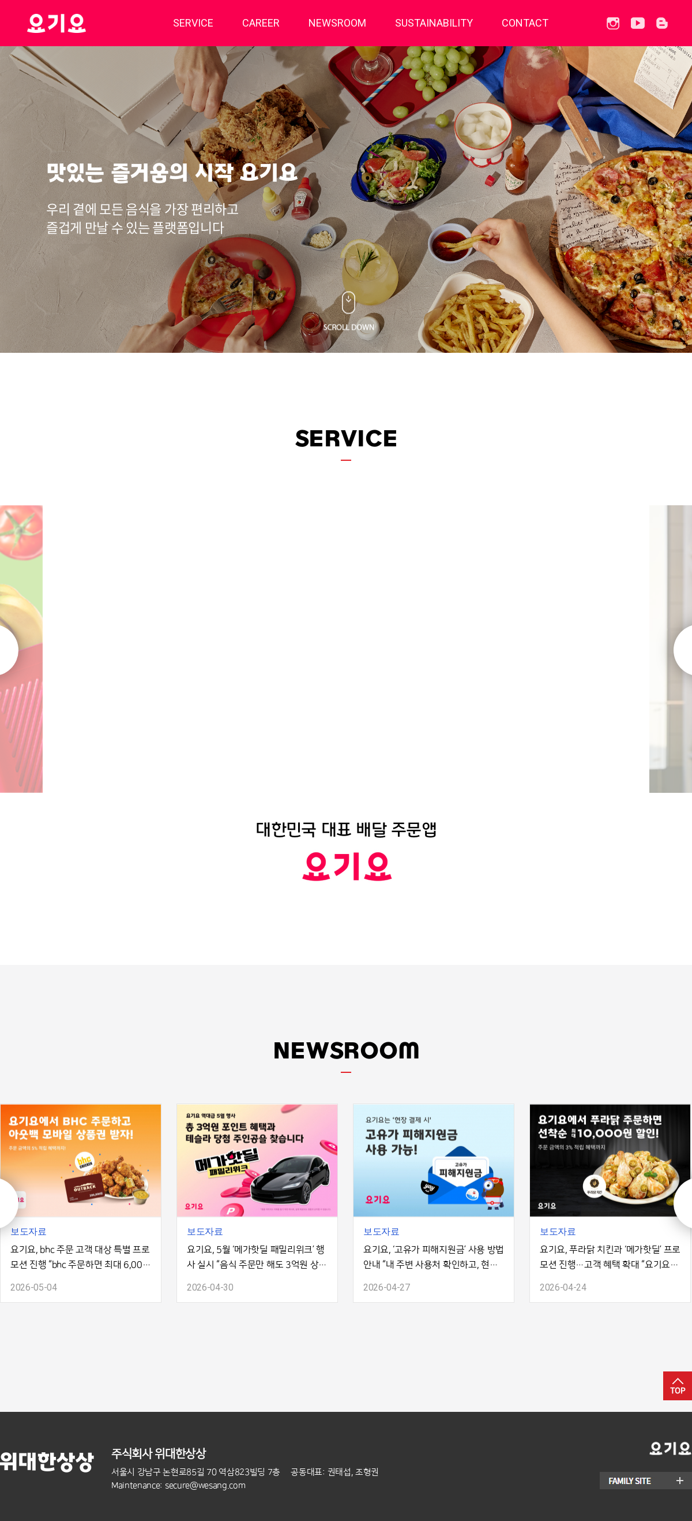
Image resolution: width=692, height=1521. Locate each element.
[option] (346, 687)
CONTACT (525, 23)
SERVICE (193, 23)
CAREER (261, 23)
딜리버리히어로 (85, 23)
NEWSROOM (337, 23)
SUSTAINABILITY (434, 23)
